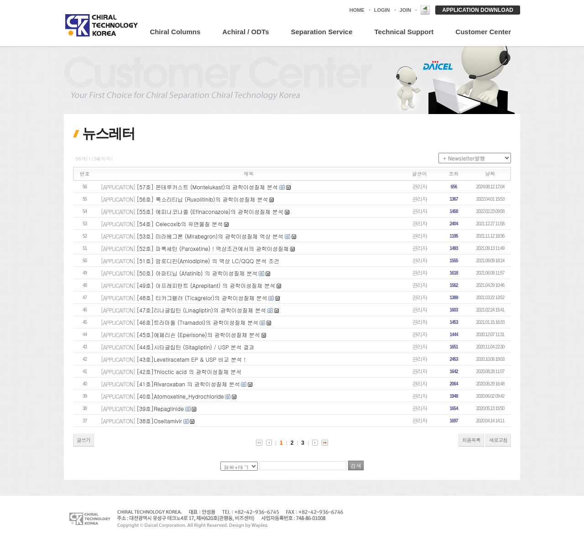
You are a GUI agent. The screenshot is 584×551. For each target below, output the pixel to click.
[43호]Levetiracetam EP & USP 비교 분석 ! (190, 359)
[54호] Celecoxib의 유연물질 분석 (179, 224)
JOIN (406, 10)
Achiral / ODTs (245, 32)
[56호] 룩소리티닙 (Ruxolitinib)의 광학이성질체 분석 (202, 199)
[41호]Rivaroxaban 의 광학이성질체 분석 (188, 384)
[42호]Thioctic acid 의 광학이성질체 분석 (188, 371)
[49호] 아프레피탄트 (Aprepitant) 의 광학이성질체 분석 (205, 285)
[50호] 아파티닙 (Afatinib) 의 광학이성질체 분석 (196, 273)
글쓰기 (83, 440)
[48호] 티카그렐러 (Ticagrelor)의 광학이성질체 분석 (201, 297)
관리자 (419, 186)
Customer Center (483, 32)
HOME (357, 10)
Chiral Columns (175, 32)
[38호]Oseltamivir (159, 421)
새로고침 (498, 440)
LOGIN (382, 10)
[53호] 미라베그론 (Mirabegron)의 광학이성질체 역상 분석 (209, 236)
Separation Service (321, 32)
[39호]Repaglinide (159, 408)
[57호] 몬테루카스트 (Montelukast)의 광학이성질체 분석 (207, 187)
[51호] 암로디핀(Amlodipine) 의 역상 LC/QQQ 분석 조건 (207, 261)
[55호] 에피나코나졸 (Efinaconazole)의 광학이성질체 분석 (209, 211)
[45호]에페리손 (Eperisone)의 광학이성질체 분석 (198, 334)
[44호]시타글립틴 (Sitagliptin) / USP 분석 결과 (195, 347)
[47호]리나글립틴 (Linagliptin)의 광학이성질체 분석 (201, 310)
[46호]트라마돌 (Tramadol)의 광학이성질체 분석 (197, 322)
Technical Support (404, 32)
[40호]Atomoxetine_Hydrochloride (180, 396)
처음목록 (471, 440)
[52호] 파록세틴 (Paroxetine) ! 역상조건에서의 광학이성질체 (212, 248)
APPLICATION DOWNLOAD (477, 10)
